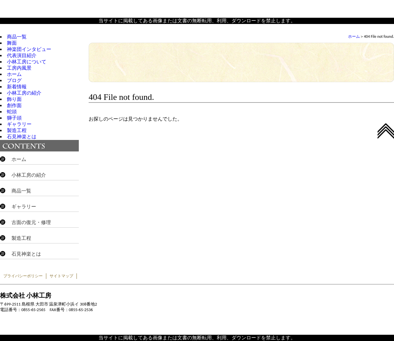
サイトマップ (61, 276)
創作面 (14, 105)
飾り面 (14, 99)
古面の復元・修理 (31, 222)
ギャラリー (19, 124)
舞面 (12, 43)
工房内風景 (19, 68)
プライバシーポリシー (23, 276)
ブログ (14, 80)
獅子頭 (14, 118)
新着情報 (17, 87)
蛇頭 (12, 112)
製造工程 (17, 130)
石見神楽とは (21, 137)
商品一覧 (17, 37)
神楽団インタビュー (29, 49)
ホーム (354, 36)
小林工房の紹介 (24, 93)
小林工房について (26, 62)
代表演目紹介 (21, 55)
